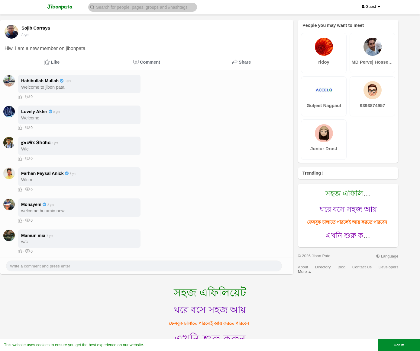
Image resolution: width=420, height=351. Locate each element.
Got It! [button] (399, 345)
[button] (142, 7)
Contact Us (362, 267)
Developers (389, 267)
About (303, 267)
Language (387, 256)
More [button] (304, 271)
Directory (323, 267)
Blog (341, 267)
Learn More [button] (156, 345)
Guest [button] (371, 6)
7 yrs (25, 35)
